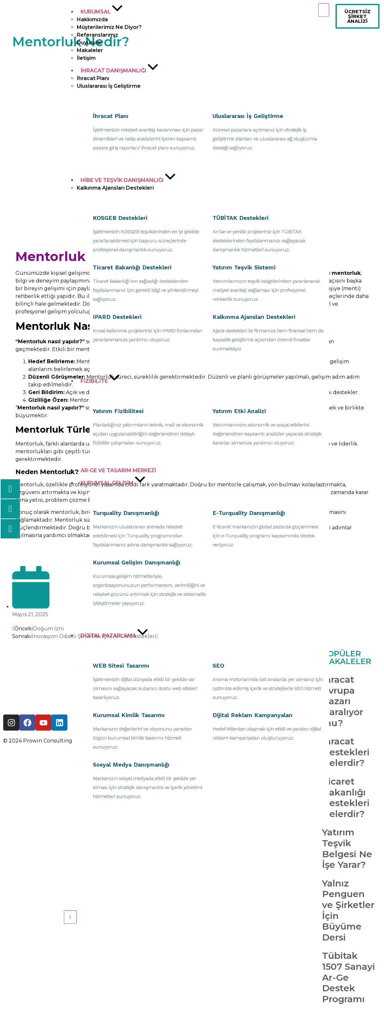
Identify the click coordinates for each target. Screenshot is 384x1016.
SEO (218, 665)
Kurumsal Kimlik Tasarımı (129, 715)
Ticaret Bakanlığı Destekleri (132, 267)
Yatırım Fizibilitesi (118, 411)
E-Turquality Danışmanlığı (249, 512)
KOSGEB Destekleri (120, 217)
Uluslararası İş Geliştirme (248, 115)
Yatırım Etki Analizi (239, 411)
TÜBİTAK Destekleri (240, 217)
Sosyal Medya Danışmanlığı (131, 764)
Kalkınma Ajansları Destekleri (254, 316)
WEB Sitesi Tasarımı (121, 665)
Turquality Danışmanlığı (126, 512)
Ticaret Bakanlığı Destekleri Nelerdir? (346, 797)
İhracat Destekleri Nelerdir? (346, 752)
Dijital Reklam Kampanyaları (252, 715)
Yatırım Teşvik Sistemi (244, 267)
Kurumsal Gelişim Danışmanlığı (136, 562)
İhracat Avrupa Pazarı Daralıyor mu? (342, 701)
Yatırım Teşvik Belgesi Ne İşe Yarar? (347, 848)
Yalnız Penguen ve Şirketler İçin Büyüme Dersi (348, 910)
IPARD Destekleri (117, 316)
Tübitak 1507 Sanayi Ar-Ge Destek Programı (348, 977)
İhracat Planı (110, 115)
